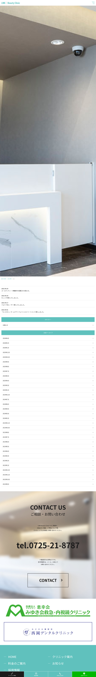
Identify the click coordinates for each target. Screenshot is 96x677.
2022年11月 (6, 475)
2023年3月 (6, 456)
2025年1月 (6, 390)
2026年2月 (6, 343)
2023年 (9, 279)
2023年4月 (6, 451)
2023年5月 (6, 446)
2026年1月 (6, 348)
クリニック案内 (62, 657)
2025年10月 (6, 357)
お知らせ (5, 325)
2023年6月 (6, 442)
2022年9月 (6, 484)
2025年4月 (6, 381)
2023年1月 (6, 465)
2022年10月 (6, 479)
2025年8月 (6, 366)
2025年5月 (6, 376)
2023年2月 (6, 461)
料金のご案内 (17, 663)
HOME (4, 279)
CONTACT (48, 580)
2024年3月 (6, 413)
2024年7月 (6, 399)
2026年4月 (6, 338)
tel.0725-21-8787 (48, 545)
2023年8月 (6, 432)
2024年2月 (6, 418)
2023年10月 (6, 428)
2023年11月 (6, 423)
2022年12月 (6, 470)
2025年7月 (6, 371)
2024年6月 (6, 404)
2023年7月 (6, 437)
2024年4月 (6, 409)
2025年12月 (6, 352)
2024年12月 (6, 395)
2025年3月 (6, 385)
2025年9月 (6, 362)
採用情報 (14, 670)
